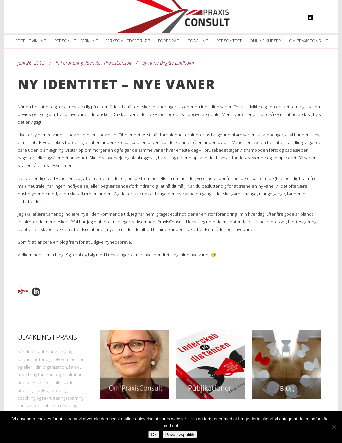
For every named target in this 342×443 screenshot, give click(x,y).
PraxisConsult (117, 63)
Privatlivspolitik (179, 434)
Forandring (72, 63)
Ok (154, 434)
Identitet (94, 63)
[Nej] (333, 427)
